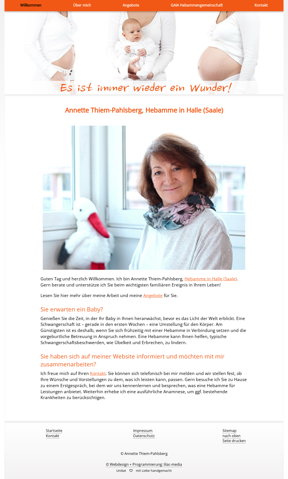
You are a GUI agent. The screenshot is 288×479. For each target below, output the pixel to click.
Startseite (54, 430)
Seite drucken (234, 440)
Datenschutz (144, 435)
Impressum (143, 430)
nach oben (232, 435)
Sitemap (229, 430)
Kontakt (261, 5)
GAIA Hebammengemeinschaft (197, 5)
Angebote (131, 5)
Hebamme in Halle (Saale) (210, 279)
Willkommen (30, 5)
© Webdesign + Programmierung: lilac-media (144, 464)
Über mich (82, 5)
